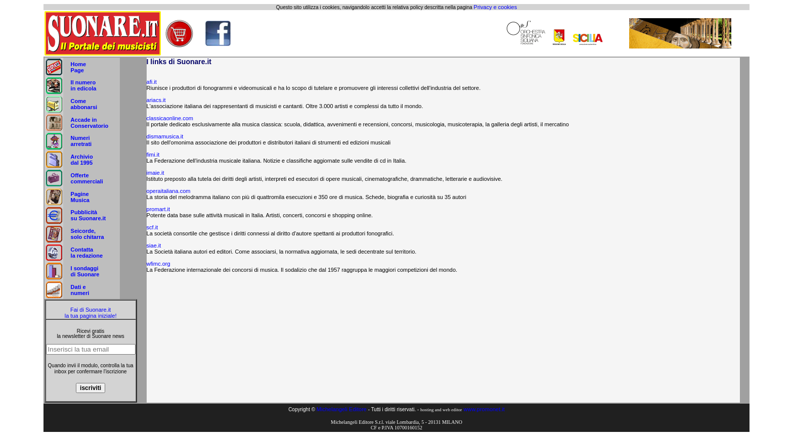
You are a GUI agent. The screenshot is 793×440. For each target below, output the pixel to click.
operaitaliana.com (169, 191)
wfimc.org (158, 264)
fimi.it (153, 155)
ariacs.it (156, 100)
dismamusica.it (165, 136)
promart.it (158, 209)
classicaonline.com (170, 118)
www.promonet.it (484, 409)
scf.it (152, 227)
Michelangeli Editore (342, 409)
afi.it (152, 82)
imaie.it (155, 173)
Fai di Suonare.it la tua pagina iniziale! (91, 313)
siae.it (154, 245)
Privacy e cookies (495, 7)
